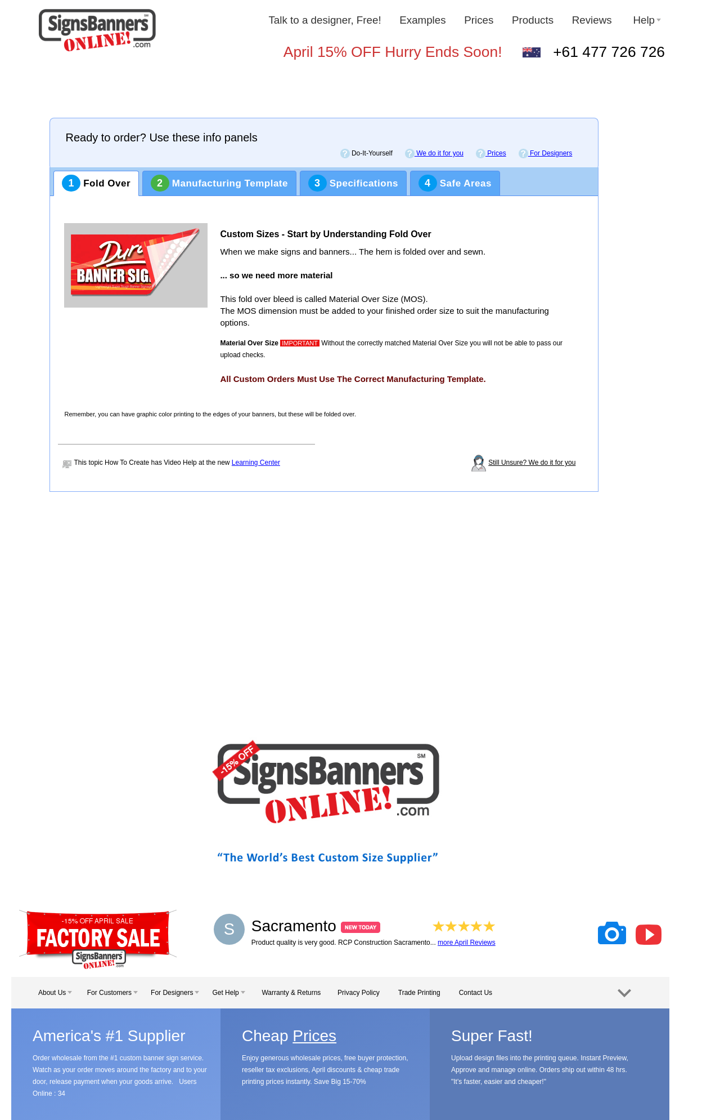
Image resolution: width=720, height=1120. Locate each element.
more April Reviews (467, 942)
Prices (478, 20)
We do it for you (434, 153)
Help (647, 20)
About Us (55, 993)
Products (533, 20)
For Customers (112, 993)
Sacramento (315, 926)
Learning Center (256, 462)
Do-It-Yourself (366, 153)
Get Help (228, 993)
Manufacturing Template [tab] (219, 183)
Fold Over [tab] (96, 183)
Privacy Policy (359, 993)
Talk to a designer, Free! (324, 20)
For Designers (546, 153)
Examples (422, 20)
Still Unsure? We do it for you (531, 462)
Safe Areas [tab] (455, 183)
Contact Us (475, 993)
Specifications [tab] (353, 183)
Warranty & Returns (291, 993)
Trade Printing (419, 993)
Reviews (593, 20)
